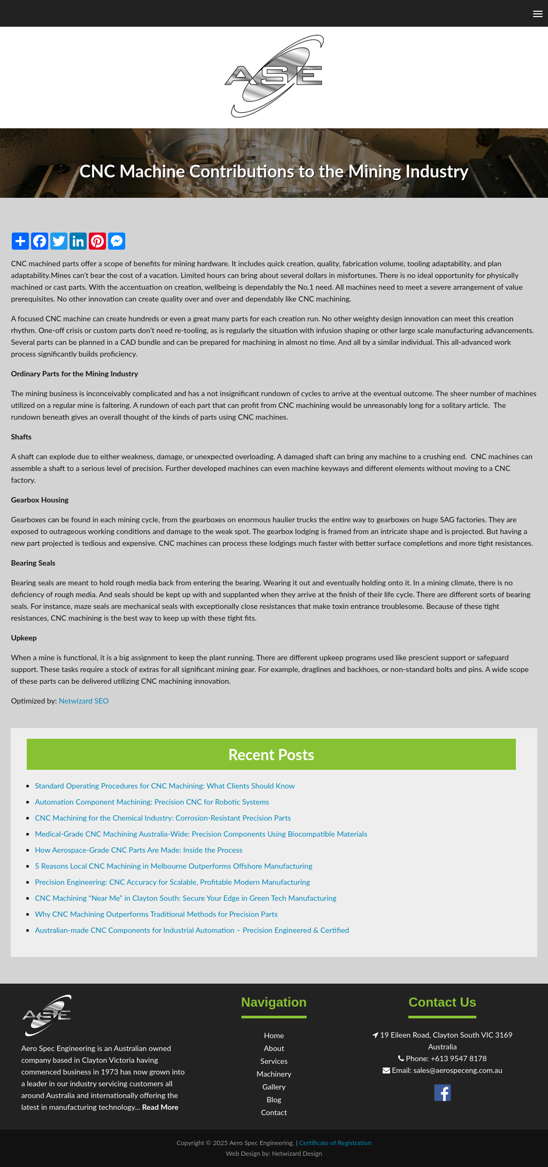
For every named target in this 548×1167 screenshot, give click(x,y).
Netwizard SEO (84, 700)
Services (274, 1060)
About (274, 1048)
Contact (274, 1112)
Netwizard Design (297, 1153)
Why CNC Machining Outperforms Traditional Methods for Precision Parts (156, 913)
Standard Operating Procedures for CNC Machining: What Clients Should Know (165, 785)
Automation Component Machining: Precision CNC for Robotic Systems (152, 801)
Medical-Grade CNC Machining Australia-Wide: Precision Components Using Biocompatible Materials (201, 833)
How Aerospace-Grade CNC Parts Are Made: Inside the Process (138, 849)
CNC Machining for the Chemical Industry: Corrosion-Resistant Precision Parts (163, 817)
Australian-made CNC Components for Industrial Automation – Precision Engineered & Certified (192, 929)
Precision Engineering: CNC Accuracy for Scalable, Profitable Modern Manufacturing (172, 881)
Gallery (273, 1086)
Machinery (273, 1073)
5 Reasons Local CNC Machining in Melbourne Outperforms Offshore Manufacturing (174, 865)
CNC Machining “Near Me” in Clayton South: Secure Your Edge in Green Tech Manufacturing (186, 897)
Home (274, 1035)
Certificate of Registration (335, 1143)
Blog (274, 1099)
